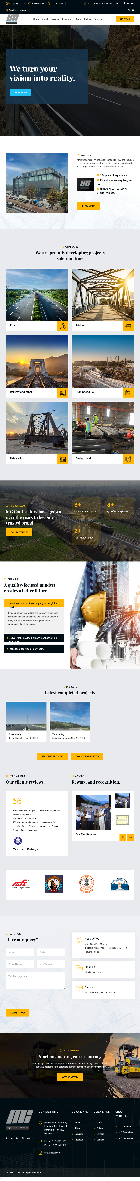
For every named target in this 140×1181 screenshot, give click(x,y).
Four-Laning (14, 734)
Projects (66, 19)
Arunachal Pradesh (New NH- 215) (68, 738)
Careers (98, 19)
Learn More (20, 92)
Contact (100, 1139)
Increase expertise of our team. (26, 648)
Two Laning (58, 734)
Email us (90, 967)
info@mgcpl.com (17, 3)
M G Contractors (126, 1126)
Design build (83, 458)
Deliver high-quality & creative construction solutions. (33, 639)
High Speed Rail (85, 392)
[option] (38, 824)
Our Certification (86, 834)
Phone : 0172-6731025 (55, 1145)
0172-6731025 (57, 3)
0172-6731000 (38, 3)
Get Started (70, 1077)
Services (55, 19)
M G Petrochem (126, 1132)
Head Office (92, 938)
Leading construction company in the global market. (33, 604)
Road (13, 325)
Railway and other (21, 392)
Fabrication (17, 458)
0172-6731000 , (92, 992)
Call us (89, 987)
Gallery (87, 19)
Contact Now (19, 532)
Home (36, 19)
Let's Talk (125, 19)
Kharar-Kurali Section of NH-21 (23, 738)
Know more (88, 206)
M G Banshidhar (126, 1138)
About (45, 19)
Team (78, 19)
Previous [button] (122, 837)
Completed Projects (87, 756)
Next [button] (130, 837)
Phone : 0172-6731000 (55, 1141)
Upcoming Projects (52, 756)
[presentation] (27, 999)
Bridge (80, 325)
